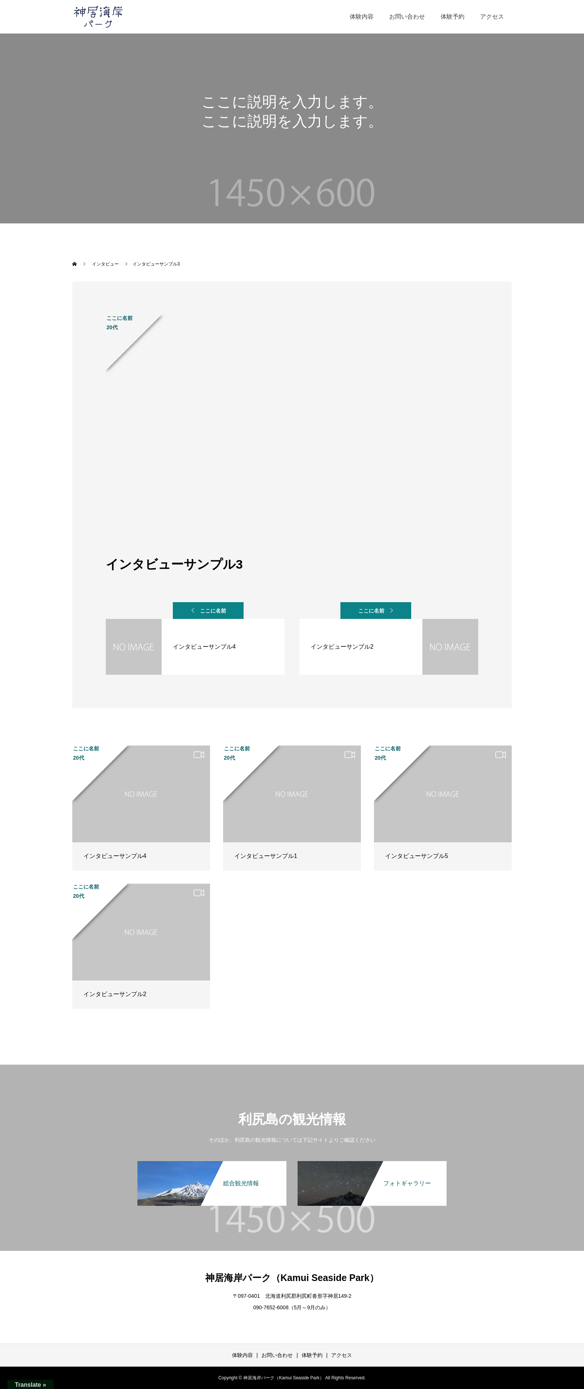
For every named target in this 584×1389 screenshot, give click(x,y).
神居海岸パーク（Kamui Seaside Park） (292, 1277)
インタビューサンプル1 (265, 856)
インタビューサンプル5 (416, 856)
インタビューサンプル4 (114, 856)
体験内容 (362, 16)
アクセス (492, 16)
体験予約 (452, 16)
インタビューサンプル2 (114, 994)
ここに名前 (213, 611)
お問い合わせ (407, 16)
